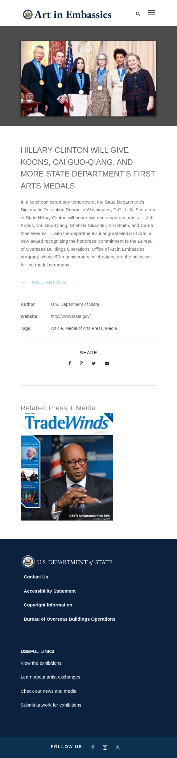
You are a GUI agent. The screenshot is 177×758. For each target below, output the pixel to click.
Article (57, 328)
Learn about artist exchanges (50, 676)
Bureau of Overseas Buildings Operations (70, 619)
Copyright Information (48, 604)
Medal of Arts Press (84, 328)
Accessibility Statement (50, 591)
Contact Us (36, 576)
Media (111, 328)
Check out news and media (48, 691)
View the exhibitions (41, 663)
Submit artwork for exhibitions (51, 704)
